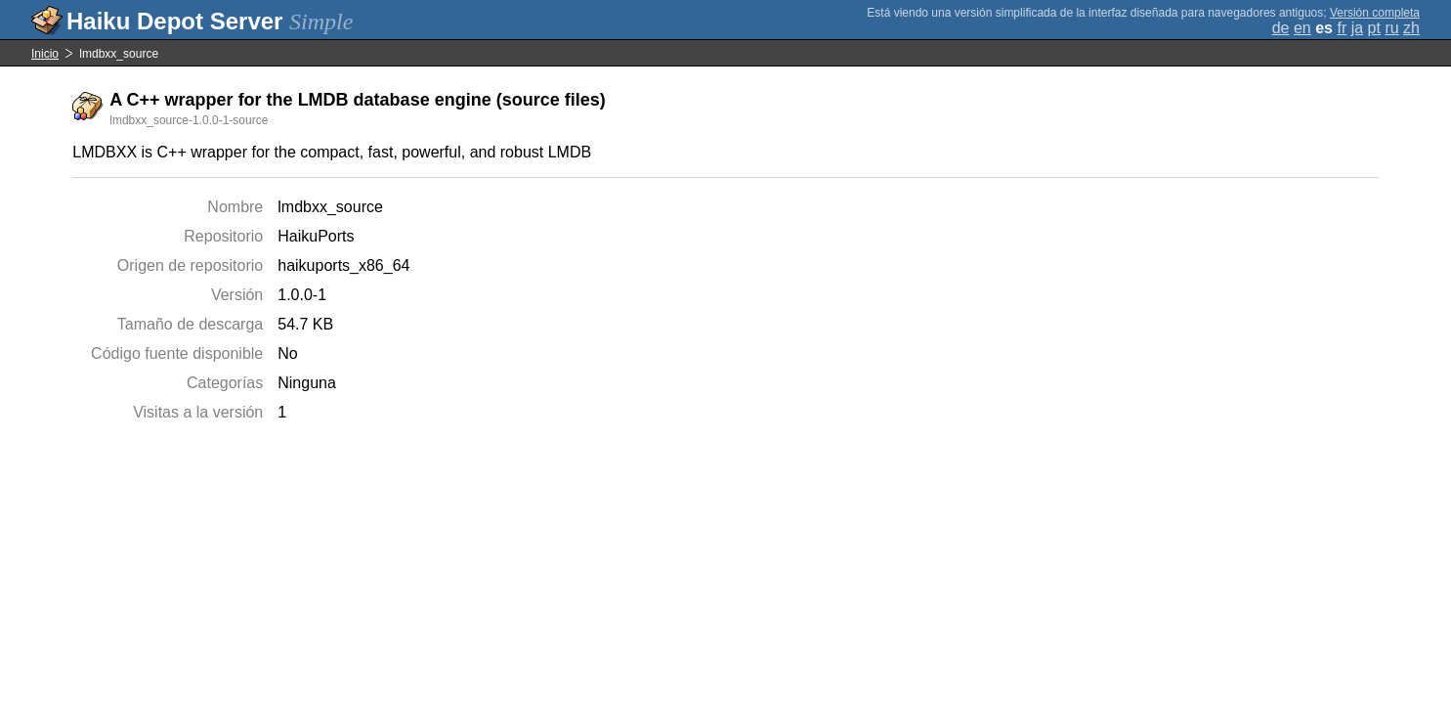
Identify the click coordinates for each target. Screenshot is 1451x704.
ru (1391, 28)
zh (1411, 28)
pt (1374, 28)
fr (1341, 28)
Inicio (45, 54)
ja (1357, 28)
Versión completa (1375, 13)
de (1281, 28)
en (1302, 28)
